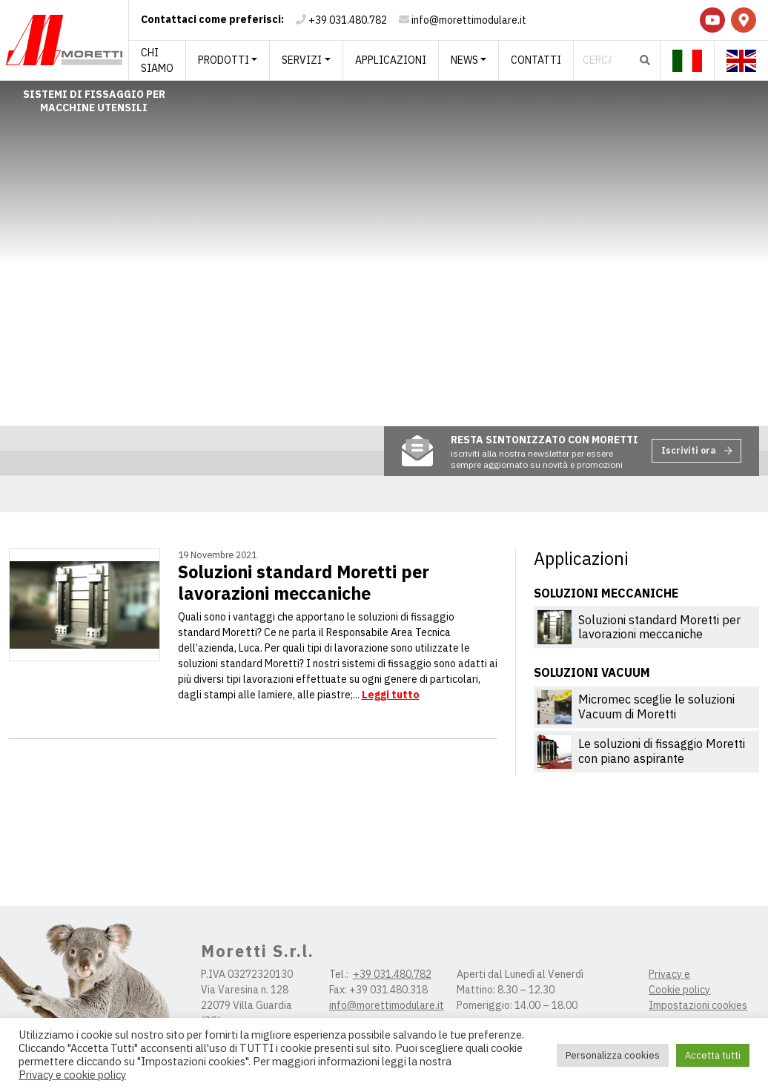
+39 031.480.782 (347, 20)
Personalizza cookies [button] (613, 1055)
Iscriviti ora (696, 450)
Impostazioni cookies (698, 1005)
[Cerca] (602, 60)
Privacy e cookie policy (72, 1075)
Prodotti (223, 60)
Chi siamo (157, 60)
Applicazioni (390, 60)
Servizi (302, 60)
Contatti (536, 60)
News (464, 60)
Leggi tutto (391, 694)
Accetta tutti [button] (713, 1055)
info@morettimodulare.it (468, 20)
